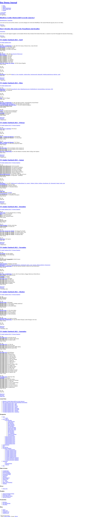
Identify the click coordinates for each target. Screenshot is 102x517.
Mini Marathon (11, 430)
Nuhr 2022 (2, 191)
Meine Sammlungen (7, 8)
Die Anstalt (2, 53)
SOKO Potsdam (3, 225)
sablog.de (5, 476)
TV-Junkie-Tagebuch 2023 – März (11, 83)
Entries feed (5, 510)
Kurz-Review (5, 447)
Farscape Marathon (12, 427)
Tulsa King (2, 239)
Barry (1, 213)
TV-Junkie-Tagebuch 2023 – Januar (12, 160)
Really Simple (7, 516)
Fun (6, 462)
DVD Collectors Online (7, 496)
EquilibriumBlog (6, 472)
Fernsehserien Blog (7, 474)
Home (4, 5)
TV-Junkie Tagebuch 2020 (10, 453)
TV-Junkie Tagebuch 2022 (5, 209)
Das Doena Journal (8, 2)
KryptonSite (5, 475)
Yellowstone (2, 90)
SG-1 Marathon (11, 433)
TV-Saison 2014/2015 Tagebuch (12, 460)
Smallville (2, 113)
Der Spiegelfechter (6, 503)
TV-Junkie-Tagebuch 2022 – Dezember (13, 206)
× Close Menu (3, 12)
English (4, 6)
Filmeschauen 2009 (12, 428)
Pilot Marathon (11, 432)
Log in (4, 509)
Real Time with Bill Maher (6, 45)
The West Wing (3, 143)
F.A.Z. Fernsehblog (7, 473)
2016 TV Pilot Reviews (10, 449)
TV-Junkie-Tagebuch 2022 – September (13, 331)
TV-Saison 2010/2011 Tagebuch (12, 458)
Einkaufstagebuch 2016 (10, 443)
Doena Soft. (5, 488)
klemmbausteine (3, 20)
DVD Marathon (8, 420)
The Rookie (2, 47)
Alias (1, 98)
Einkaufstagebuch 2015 (10, 442)
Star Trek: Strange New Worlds (7, 63)
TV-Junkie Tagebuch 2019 (10, 451)
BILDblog (5, 502)
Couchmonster (6, 470)
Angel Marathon (11, 421)
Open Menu (2, 13)
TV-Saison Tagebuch (15, 125)
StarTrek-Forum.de (7, 497)
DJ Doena (2, 24)
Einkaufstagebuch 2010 (10, 436)
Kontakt (4, 10)
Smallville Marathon (12, 434)
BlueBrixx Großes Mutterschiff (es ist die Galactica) (17, 18)
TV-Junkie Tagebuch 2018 (10, 450)
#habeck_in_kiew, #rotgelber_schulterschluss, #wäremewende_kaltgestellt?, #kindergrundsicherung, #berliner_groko (35, 74)
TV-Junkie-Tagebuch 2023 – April (11, 40)
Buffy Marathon (11, 425)
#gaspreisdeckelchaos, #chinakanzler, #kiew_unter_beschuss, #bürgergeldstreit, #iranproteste (30, 264)
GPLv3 (16, 516)
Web (3, 465)
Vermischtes (9, 20)
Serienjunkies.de (6, 477)
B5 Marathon (10, 422)
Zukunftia (5, 483)
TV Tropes (5, 480)
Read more (2, 77)
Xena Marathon (11, 435)
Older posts (2, 396)
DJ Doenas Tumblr (6, 494)
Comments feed (6, 511)
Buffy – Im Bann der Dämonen (7, 136)
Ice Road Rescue (3, 184)
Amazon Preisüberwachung (8, 493)
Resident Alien (3, 302)
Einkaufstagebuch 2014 (10, 441)
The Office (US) (3, 278)
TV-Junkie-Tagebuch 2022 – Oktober (12, 292)
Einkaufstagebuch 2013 (10, 440)
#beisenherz (2, 74)
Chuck (1, 110)
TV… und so (5, 481)
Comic (6, 418)
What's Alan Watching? (7, 482)
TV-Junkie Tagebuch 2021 (10, 454)
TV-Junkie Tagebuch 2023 (5, 42)
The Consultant (3, 55)
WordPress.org (6, 513)
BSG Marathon (11, 423)
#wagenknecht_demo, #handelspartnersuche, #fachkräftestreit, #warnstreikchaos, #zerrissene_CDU (32, 89)
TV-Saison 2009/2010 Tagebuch (12, 457)
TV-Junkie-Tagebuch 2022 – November (13, 247)
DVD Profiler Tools (7, 9)
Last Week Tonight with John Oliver (8, 105)
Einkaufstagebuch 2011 (10, 437)
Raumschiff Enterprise (5, 174)
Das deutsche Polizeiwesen (16, 53)
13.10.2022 (9, 192)
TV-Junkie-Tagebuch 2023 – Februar (12, 122)
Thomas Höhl (5, 479)
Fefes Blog (5, 504)
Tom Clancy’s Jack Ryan (5, 128)
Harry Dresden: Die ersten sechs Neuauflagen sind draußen (20, 29)
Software (7, 464)
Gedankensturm (6, 444)
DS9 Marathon (11, 426)
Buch (4, 416)
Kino (4, 446)
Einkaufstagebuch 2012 (10, 439)
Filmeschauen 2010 (12, 429)
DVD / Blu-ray (6, 419)
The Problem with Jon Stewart (7, 103)
